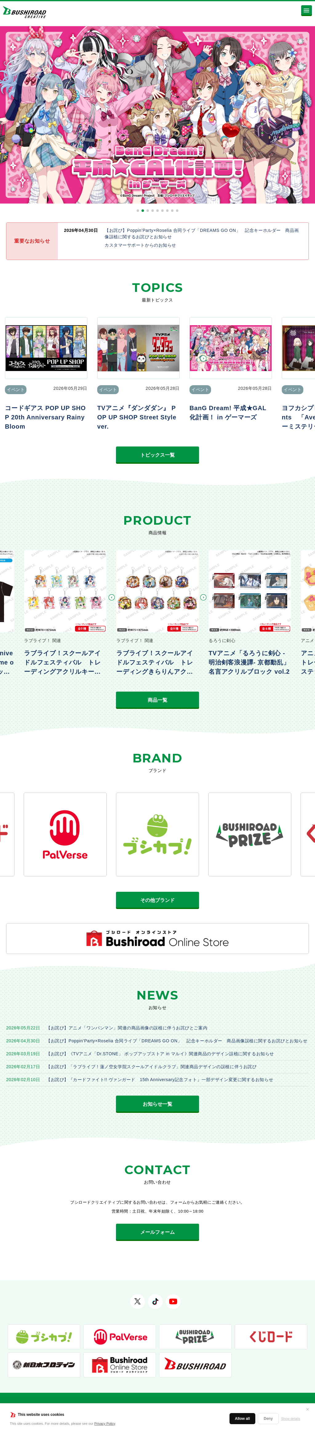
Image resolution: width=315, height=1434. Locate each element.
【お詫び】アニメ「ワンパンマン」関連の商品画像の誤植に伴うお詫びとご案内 (126, 1027)
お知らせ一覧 (157, 1104)
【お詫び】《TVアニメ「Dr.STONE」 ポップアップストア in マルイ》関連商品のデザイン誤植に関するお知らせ (160, 1053)
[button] (138, 210)
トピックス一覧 (157, 455)
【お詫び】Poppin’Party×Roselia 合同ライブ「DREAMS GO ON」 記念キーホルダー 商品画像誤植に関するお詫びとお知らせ (176, 1040)
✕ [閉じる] (307, 1409)
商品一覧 (157, 700)
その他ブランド (157, 900)
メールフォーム (157, 1232)
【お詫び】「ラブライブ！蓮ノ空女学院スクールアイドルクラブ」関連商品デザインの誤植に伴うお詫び (151, 1066)
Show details (290, 1418)
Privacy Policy (104, 1423)
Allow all (242, 1418)
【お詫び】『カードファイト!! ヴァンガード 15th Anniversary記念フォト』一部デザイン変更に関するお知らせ (159, 1079)
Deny (268, 1418)
